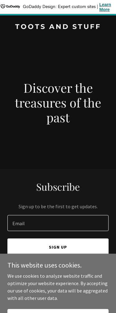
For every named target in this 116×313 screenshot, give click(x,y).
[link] (58, 27)
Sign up (58, 247)
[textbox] (58, 223)
